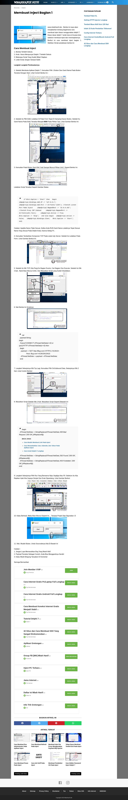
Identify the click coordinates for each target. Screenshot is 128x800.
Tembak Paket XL (90, 16)
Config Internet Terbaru (93, 33)
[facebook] (22, 723)
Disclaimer (56, 791)
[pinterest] (56, 723)
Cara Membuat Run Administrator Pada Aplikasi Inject (20, 746)
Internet (71, 2)
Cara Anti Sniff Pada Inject (38, 764)
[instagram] (68, 784)
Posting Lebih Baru (21, 773)
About (24, 791)
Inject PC (28, 671)
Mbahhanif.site (26, 2)
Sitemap (32, 791)
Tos (64, 791)
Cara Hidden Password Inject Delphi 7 (73, 764)
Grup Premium (30, 572)
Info (27, 707)
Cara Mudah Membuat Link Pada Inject (37, 442)
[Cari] (113, 3)
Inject (53, 2)
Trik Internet (29, 683)
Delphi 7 (28, 621)
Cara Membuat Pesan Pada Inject (21, 764)
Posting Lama (75, 773)
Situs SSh (81, 791)
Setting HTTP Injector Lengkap (95, 20)
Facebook (28, 658)
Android (89, 2)
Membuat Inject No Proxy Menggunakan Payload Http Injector (55, 746)
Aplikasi (28, 646)
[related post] (22, 737)
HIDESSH (103, 791)
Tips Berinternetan (31, 587)
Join (71, 570)
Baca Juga (71, 583)
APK (62, 2)
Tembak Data (102, 2)
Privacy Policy (44, 791)
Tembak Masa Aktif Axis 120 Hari (96, 24)
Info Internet (92, 791)
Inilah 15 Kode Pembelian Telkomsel (97, 28)
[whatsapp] (73, 723)
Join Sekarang (71, 656)
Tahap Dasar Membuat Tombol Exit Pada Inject (73, 745)
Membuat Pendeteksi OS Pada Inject (55, 764)
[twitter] (39, 723)
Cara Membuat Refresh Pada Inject (38, 745)
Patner (71, 791)
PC (81, 2)
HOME (46, 2)
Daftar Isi (28, 695)
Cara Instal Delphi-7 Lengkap (34, 451)
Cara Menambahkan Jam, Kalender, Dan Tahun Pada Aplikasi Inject (42, 446)
